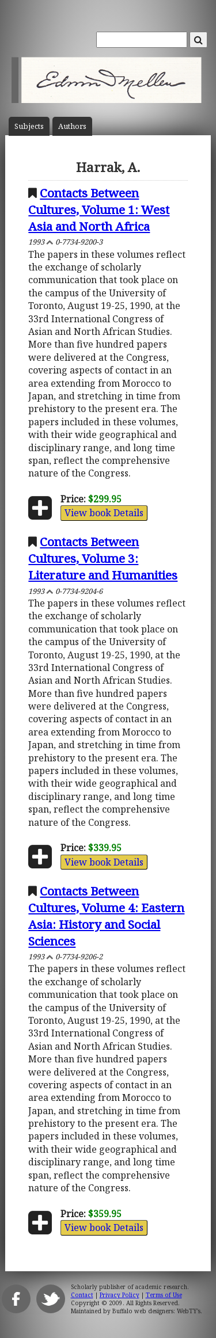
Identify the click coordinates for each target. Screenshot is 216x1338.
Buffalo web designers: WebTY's (156, 1311)
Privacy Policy (119, 1295)
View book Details (104, 512)
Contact (82, 1295)
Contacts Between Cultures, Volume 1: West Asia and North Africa (98, 209)
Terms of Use (164, 1295)
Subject (29, 126)
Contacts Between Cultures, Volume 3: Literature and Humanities (102, 558)
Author (72, 126)
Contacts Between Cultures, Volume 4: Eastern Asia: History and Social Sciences (106, 916)
